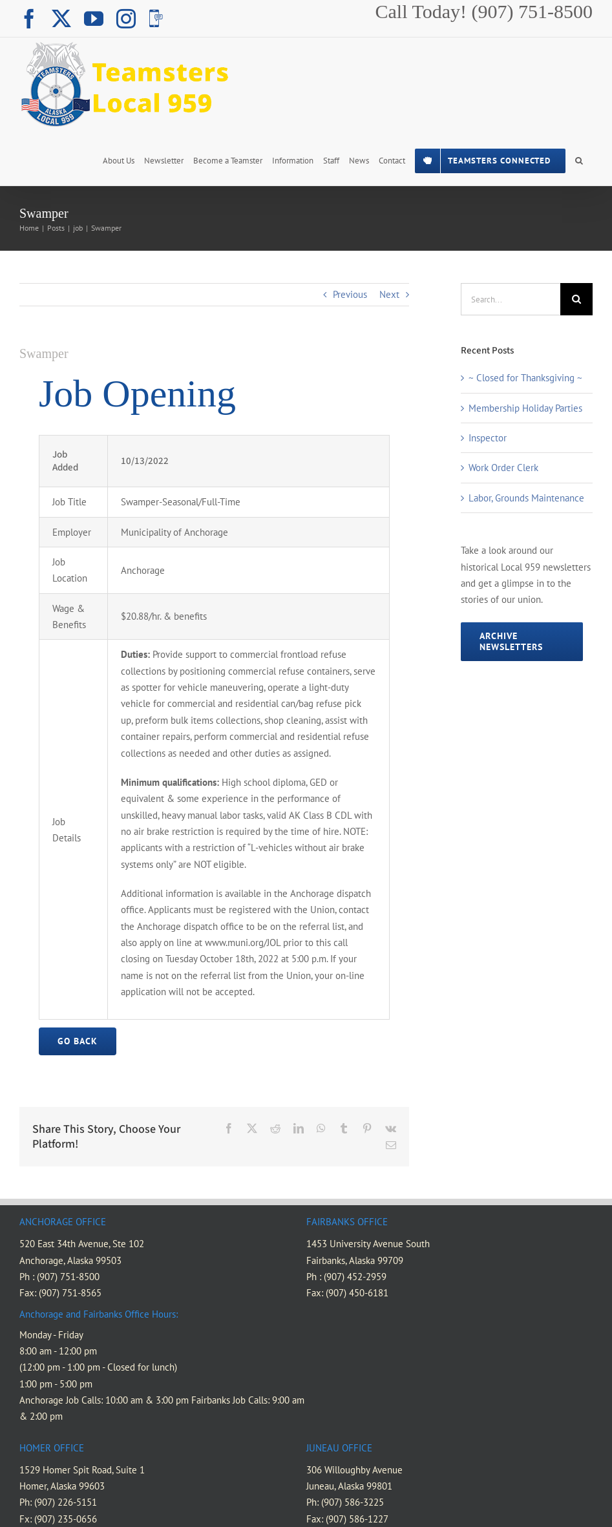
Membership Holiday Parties (525, 408)
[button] (579, 159)
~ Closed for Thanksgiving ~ (525, 378)
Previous (350, 294)
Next (389, 294)
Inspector (488, 438)
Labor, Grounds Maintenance (526, 498)
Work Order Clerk (503, 467)
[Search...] (510, 299)
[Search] (576, 299)
